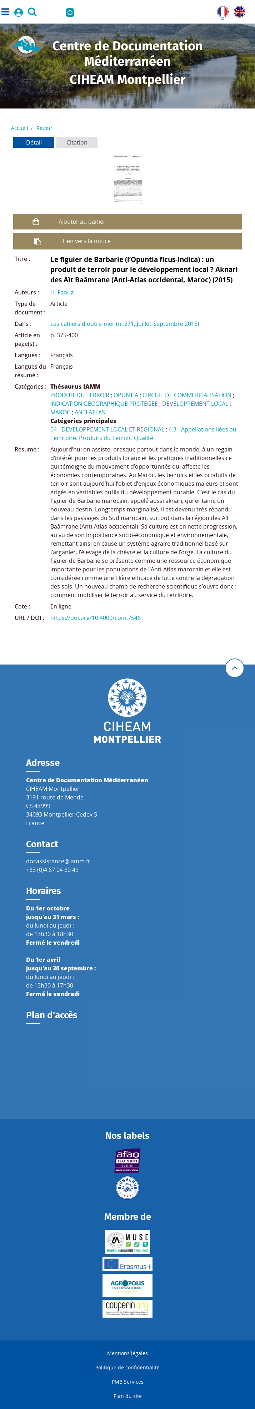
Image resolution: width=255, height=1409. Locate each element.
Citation (77, 142)
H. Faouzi (62, 292)
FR (220, 10)
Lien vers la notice (86, 241)
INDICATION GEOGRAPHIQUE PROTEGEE (104, 404)
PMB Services (128, 1381)
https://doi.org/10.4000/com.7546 (95, 618)
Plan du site (128, 1396)
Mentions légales (127, 1353)
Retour (44, 128)
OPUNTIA (126, 395)
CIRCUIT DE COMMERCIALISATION (186, 395)
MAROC (60, 412)
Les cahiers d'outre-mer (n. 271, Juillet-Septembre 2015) (124, 324)
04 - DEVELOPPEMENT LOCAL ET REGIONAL (107, 429)
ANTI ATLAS (90, 412)
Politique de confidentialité (127, 1367)
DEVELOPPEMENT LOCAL (195, 404)
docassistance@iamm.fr (58, 861)
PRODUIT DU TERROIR (79, 395)
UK (238, 10)
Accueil (19, 128)
